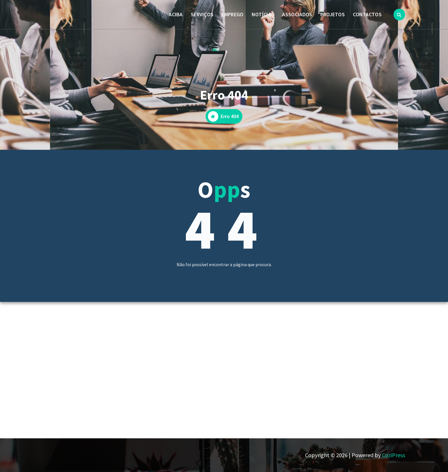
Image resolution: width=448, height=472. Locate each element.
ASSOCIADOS (297, 14)
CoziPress (393, 455)
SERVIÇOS (202, 14)
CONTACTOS (367, 14)
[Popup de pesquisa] (399, 14)
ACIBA (176, 14)
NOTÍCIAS (263, 14)
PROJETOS (332, 14)
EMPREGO (233, 14)
